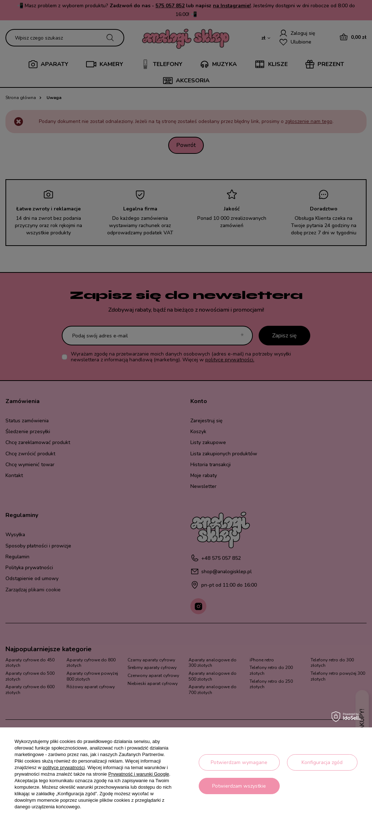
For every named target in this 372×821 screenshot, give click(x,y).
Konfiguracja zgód (322, 762)
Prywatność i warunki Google (138, 774)
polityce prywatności (64, 767)
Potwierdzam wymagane (239, 762)
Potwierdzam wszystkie (239, 786)
